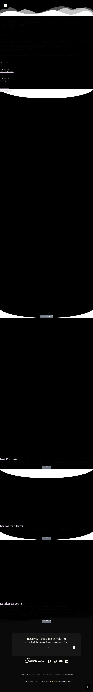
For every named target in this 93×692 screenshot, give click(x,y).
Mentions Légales (64, 681)
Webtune (54, 681)
